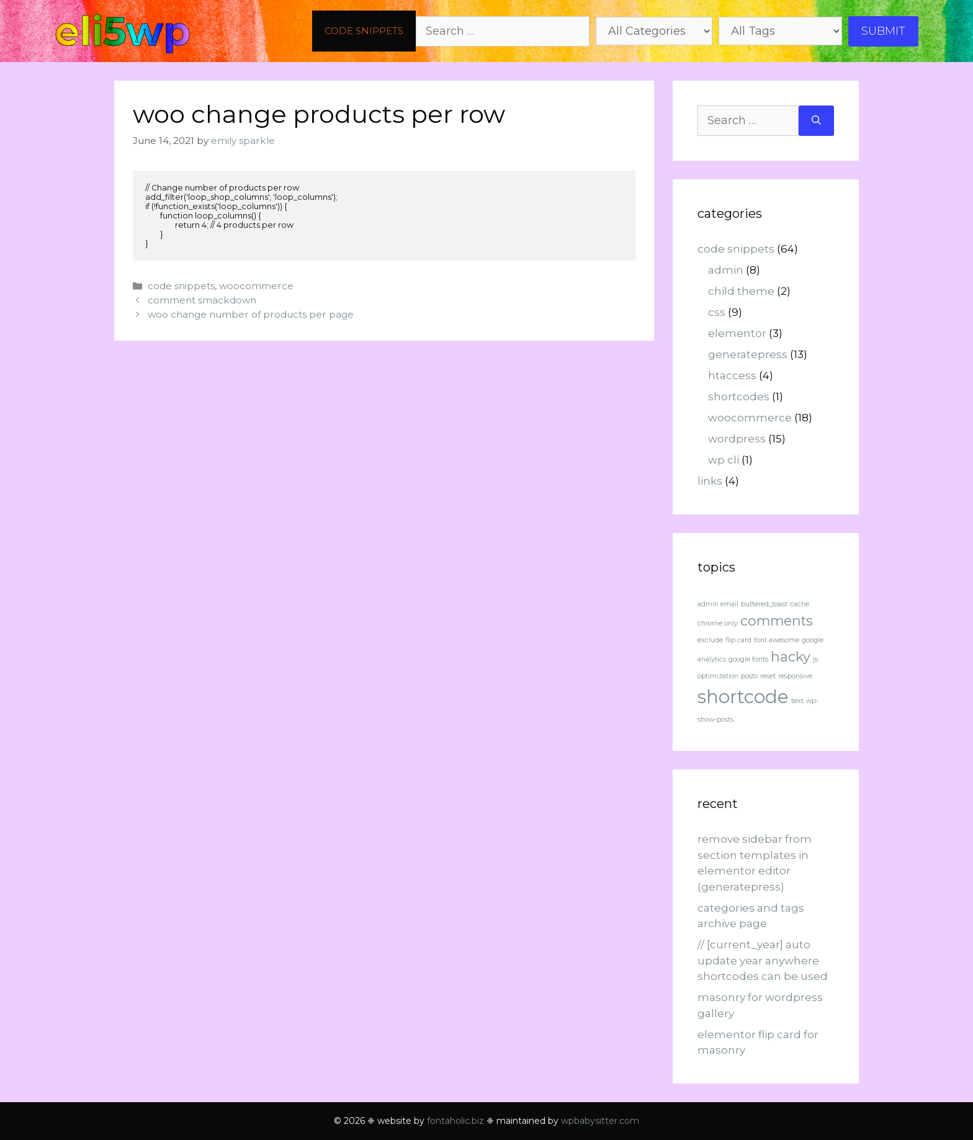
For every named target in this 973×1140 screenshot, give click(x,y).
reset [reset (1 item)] (768, 676)
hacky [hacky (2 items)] (790, 657)
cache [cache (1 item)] (799, 604)
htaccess (732, 375)
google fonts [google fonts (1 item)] (748, 659)
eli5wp (123, 31)
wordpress (737, 439)
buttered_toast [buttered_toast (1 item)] (764, 604)
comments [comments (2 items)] (776, 621)
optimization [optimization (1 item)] (717, 676)
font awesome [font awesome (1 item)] (776, 640)
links (709, 481)
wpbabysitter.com (600, 1120)
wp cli (723, 460)
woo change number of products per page (251, 314)
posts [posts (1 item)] (749, 676)
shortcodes (738, 396)
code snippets (364, 31)
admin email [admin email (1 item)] (717, 604)
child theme (741, 291)
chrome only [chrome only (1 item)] (717, 623)
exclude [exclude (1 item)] (710, 640)
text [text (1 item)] (797, 701)
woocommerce (256, 286)
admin (725, 270)
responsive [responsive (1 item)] (795, 676)
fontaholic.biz (455, 1120)
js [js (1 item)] (815, 659)
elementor (737, 333)
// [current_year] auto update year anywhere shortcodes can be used (762, 960)
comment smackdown (202, 300)
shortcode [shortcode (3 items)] (743, 696)
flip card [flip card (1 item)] (738, 640)
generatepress (747, 354)
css (716, 312)
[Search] (816, 120)
